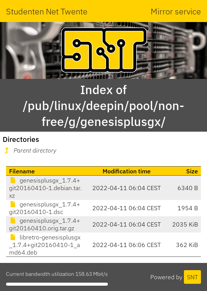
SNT (192, 277)
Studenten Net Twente (46, 11)
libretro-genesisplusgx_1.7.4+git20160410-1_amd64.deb (45, 244)
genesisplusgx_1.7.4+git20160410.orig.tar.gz (44, 224)
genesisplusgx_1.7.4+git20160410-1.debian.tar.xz (45, 187)
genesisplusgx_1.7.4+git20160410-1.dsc (44, 207)
